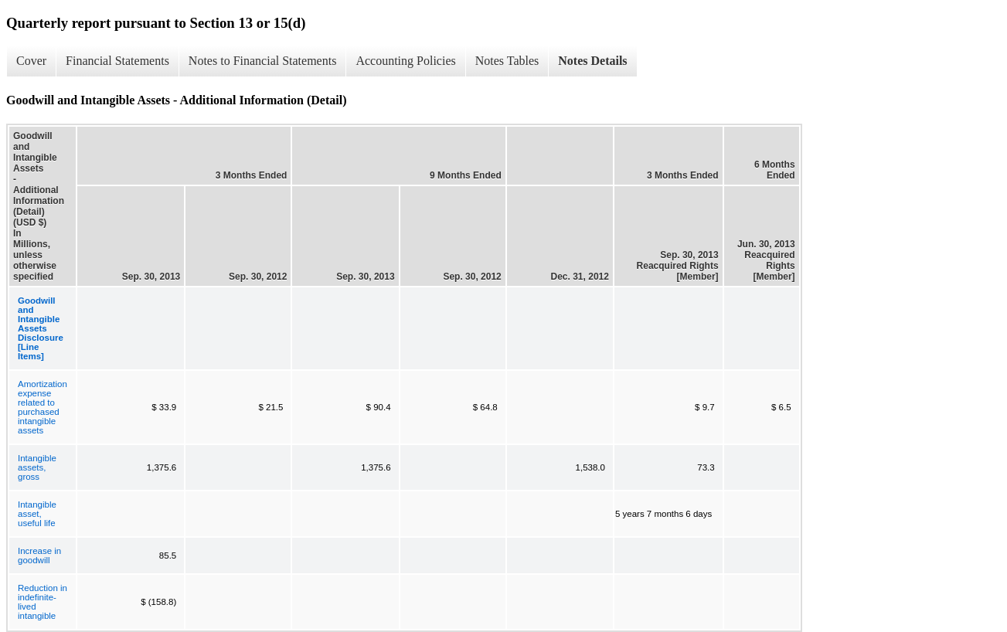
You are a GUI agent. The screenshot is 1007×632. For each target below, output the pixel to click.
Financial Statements (117, 60)
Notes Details (592, 60)
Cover (31, 60)
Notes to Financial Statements (263, 60)
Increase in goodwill (39, 555)
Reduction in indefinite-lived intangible (42, 601)
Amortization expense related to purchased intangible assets (42, 407)
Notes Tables (507, 60)
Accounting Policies (405, 60)
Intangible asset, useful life (37, 514)
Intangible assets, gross (37, 467)
